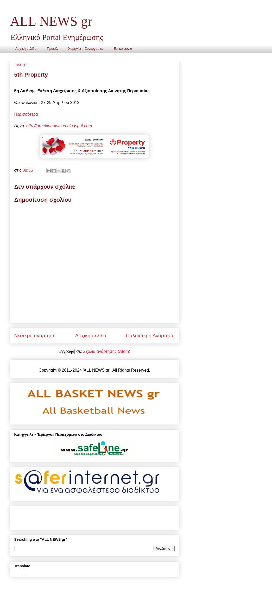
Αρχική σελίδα (25, 49)
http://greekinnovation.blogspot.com (59, 126)
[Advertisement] (75, 516)
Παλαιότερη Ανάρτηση (150, 335)
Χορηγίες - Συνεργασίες (85, 49)
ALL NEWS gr (51, 21)
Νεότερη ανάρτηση (35, 335)
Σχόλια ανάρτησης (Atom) (106, 351)
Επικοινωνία (123, 49)
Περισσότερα (26, 114)
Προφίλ (52, 49)
